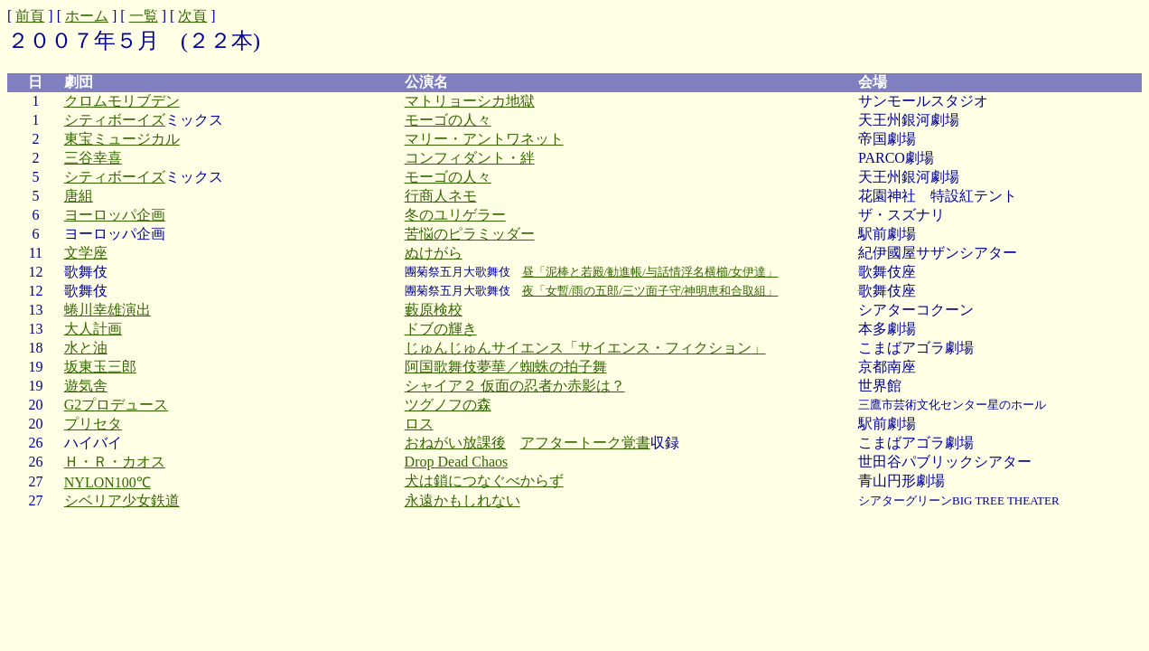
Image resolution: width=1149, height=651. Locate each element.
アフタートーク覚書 (585, 442)
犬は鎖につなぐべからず (484, 480)
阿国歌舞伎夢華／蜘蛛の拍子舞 (506, 366)
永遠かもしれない (462, 500)
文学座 (85, 252)
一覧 (143, 16)
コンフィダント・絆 (470, 157)
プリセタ (93, 423)
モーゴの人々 (448, 119)
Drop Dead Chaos (457, 461)
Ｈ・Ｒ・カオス (114, 461)
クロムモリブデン (122, 100)
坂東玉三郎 (100, 366)
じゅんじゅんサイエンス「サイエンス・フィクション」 (585, 347)
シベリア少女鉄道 (122, 500)
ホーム (86, 16)
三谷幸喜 (93, 157)
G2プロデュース (116, 404)
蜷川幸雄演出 (107, 309)
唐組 (78, 195)
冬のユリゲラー (455, 214)
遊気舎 (85, 385)
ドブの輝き (441, 328)
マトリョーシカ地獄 (470, 100)
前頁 (29, 16)
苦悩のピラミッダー (470, 233)
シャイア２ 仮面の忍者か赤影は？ (515, 385)
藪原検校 (433, 309)
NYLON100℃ (107, 482)
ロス (419, 423)
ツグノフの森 (448, 404)
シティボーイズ (114, 119)
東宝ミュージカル (122, 138)
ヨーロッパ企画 (114, 214)
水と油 (85, 347)
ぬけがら (433, 252)
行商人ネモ (441, 195)
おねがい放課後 (455, 442)
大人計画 (93, 328)
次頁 (192, 16)
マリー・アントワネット (484, 138)
